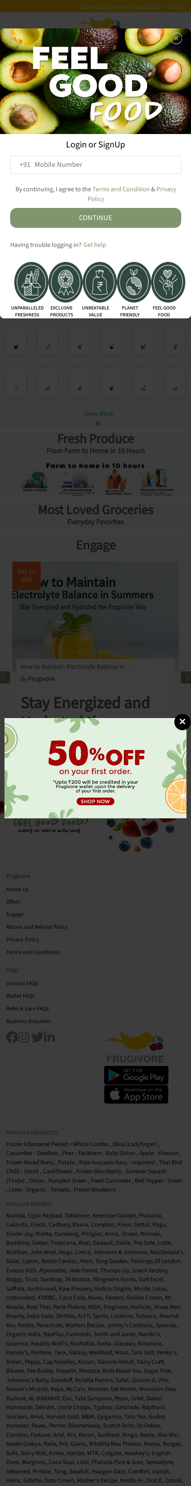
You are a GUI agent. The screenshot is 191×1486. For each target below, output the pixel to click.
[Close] (182, 722)
